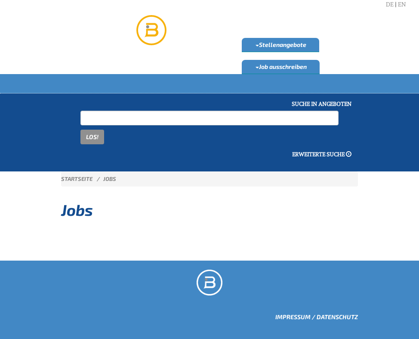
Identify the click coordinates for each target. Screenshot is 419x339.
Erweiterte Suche (321, 154)
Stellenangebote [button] (281, 44)
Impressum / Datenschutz (316, 316)
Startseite (76, 178)
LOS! (92, 136)
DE (390, 4)
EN (402, 4)
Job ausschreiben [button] (281, 66)
